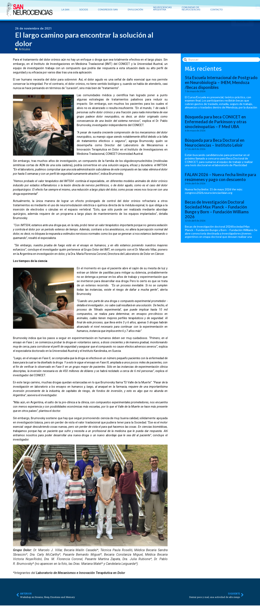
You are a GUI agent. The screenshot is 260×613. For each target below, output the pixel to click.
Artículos (24, 50)
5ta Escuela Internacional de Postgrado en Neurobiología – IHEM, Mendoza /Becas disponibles (221, 83)
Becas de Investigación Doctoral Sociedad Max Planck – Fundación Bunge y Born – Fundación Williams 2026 (217, 210)
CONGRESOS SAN (109, 4)
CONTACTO (216, 4)
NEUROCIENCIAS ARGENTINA (163, 3)
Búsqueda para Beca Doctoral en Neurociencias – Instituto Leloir (214, 143)
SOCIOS (84, 4)
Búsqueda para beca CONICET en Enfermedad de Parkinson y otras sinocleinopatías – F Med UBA (215, 122)
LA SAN (67, 4)
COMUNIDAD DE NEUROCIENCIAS (192, 3)
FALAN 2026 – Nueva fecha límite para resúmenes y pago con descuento (220, 178)
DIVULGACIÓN (136, 4)
